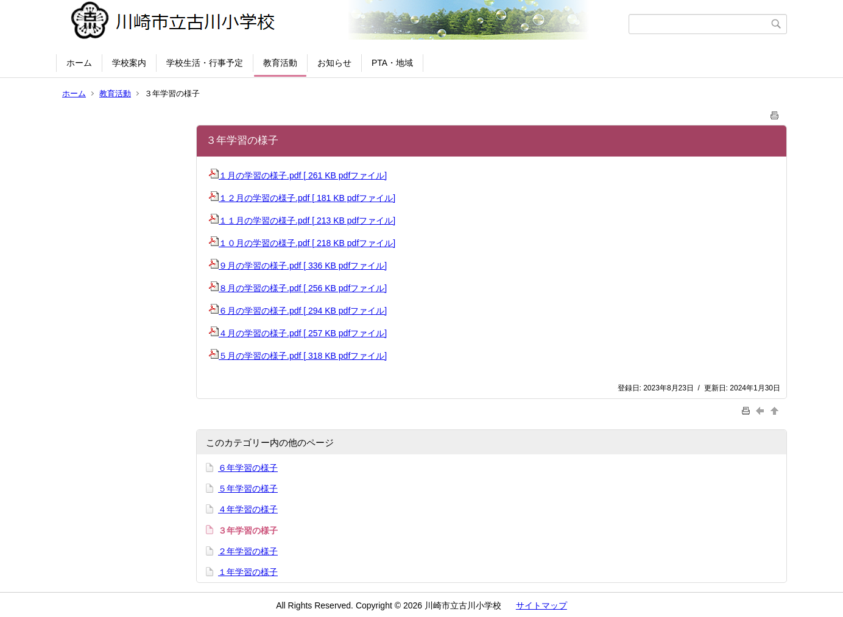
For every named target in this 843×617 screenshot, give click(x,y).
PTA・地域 (392, 63)
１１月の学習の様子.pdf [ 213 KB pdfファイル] (302, 220)
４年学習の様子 (248, 509)
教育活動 (280, 63)
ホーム (79, 63)
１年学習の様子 (248, 572)
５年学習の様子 (248, 488)
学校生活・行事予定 (204, 63)
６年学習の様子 (248, 468)
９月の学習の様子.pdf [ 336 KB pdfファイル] (298, 265)
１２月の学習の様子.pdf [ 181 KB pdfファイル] (302, 198)
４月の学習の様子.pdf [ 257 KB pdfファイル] (298, 333)
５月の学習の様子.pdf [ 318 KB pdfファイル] (298, 356)
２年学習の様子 (248, 551)
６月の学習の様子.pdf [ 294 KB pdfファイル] (298, 311)
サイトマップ (541, 605)
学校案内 (129, 63)
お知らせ (334, 63)
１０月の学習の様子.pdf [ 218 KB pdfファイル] (302, 243)
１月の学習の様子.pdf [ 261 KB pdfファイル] (298, 175)
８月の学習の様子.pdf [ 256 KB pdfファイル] (298, 288)
